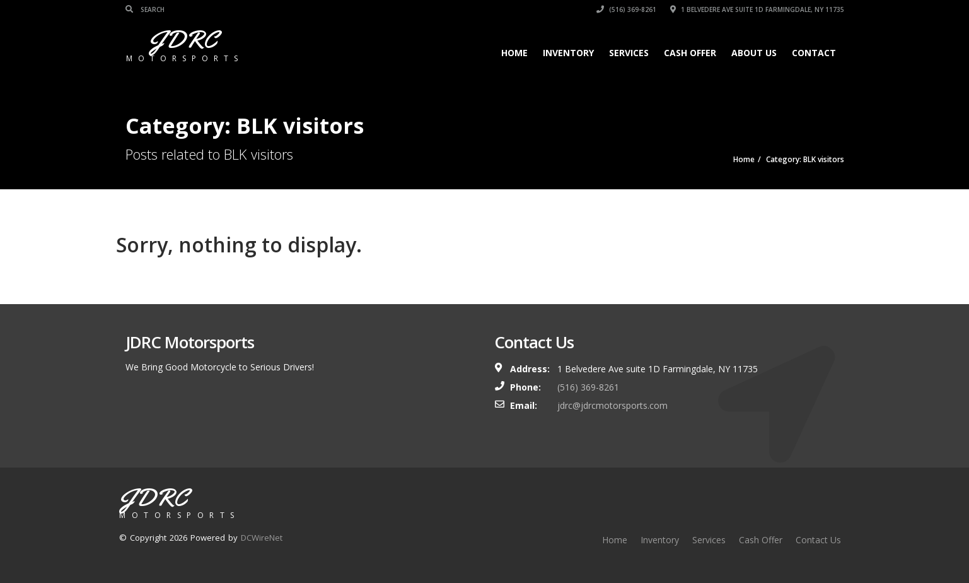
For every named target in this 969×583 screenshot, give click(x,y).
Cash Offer (690, 53)
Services (629, 53)
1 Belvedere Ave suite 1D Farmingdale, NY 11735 (757, 9)
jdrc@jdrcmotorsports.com (612, 405)
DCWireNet (261, 537)
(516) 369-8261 (626, 9)
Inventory (568, 53)
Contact (814, 53)
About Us (754, 53)
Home (514, 53)
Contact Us (818, 540)
